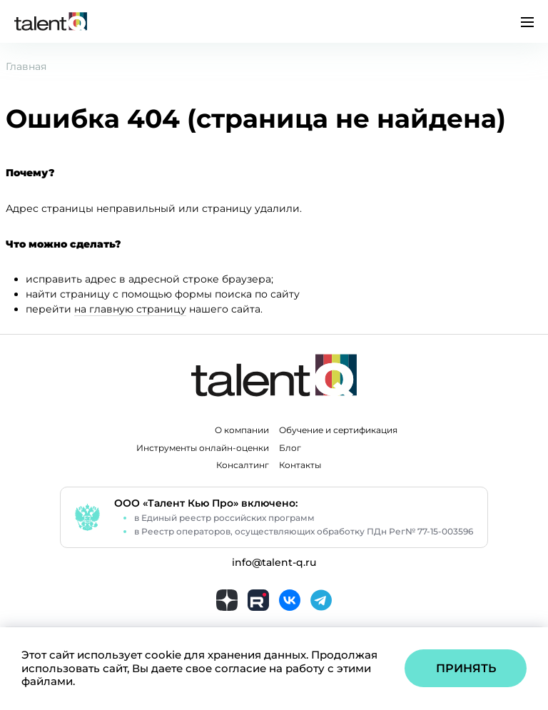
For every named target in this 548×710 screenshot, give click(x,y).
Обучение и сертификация (338, 430)
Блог (290, 448)
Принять (466, 668)
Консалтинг (242, 465)
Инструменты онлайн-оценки (202, 448)
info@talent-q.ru (274, 563)
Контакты (300, 465)
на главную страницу (130, 309)
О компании (242, 430)
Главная (26, 66)
